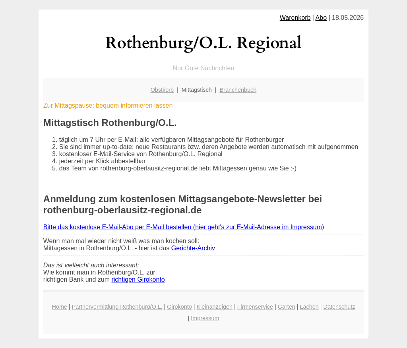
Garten (286, 307)
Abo (321, 17)
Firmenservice (255, 307)
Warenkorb (295, 17)
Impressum (205, 318)
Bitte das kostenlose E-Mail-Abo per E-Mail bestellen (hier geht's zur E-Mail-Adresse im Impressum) (183, 227)
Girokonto (179, 307)
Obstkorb (162, 90)
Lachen (309, 307)
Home (59, 307)
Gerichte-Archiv (193, 248)
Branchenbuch (238, 90)
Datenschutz (339, 307)
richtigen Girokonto (138, 279)
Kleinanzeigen (214, 307)
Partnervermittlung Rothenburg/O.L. (117, 307)
